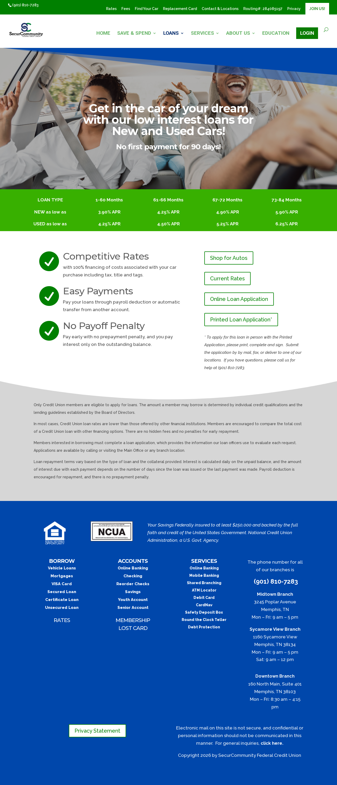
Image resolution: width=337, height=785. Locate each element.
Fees (125, 9)
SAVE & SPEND (134, 33)
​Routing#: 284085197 (263, 9)
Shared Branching (204, 583)
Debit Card (204, 597)
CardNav (204, 605)
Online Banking (133, 568)
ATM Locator (204, 590)
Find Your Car (146, 9)
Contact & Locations (220, 9)
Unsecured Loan (61, 607)
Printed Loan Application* (241, 319)
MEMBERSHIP (133, 620)
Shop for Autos (228, 258)
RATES (62, 620)
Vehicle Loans (62, 568)
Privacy (294, 9)
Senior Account (132, 607)
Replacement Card (180, 9)
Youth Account (133, 599)
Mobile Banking (204, 575)
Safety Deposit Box (204, 612)
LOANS (171, 33)
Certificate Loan (61, 599)
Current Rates (227, 278)
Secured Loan (61, 591)
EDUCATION (275, 33)
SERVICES (202, 33)
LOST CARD (132, 628)
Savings (133, 591)
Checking (132, 576)
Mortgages (62, 576)
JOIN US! (317, 9)
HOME (103, 33)
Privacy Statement (97, 731)
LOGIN (307, 33)
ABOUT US (238, 33)
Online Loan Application (239, 299)
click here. (272, 743)
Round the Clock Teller (204, 620)
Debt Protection (204, 627)
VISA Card (62, 584)
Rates (111, 9)
